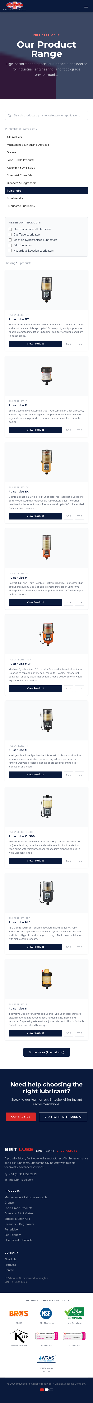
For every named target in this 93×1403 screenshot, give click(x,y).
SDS (68, 343)
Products (10, 1264)
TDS (79, 343)
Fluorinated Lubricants (21, 206)
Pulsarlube (14, 190)
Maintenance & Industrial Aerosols (28, 144)
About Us (10, 1259)
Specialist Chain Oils (19, 175)
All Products (14, 137)
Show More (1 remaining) (46, 1052)
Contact (9, 1270)
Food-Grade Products (21, 160)
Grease (11, 152)
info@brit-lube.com (21, 1179)
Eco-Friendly (15, 198)
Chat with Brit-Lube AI (63, 1116)
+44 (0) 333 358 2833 (23, 1174)
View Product (35, 343)
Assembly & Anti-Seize (21, 167)
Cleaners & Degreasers (21, 183)
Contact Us (20, 1116)
